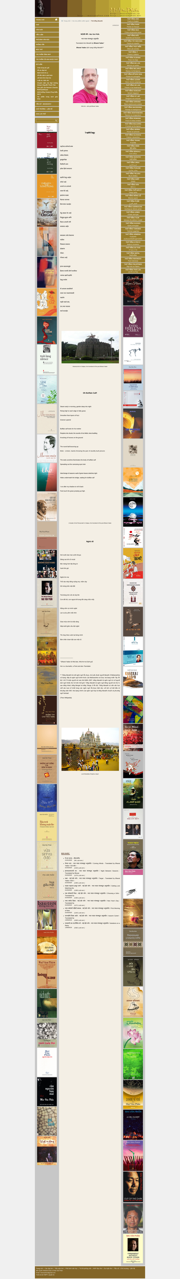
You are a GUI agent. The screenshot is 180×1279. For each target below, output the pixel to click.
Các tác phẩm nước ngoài (80, 21)
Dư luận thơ (108, 1268)
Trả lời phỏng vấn (85, 1268)
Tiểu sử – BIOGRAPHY (43, 104)
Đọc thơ (39, 49)
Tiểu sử (116, 1268)
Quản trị (51, 1275)
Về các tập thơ (42, 70)
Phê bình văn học (42, 39)
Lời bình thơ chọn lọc (44, 78)
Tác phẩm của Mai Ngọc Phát (47, 59)
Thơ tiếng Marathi (97, 21)
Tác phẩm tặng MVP (43, 54)
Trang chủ (40, 20)
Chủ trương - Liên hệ (128, 1268)
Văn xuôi (39, 29)
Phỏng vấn (40, 44)
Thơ (37, 25)
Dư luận (39, 64)
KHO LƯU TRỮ (41, 114)
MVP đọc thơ (97, 1268)
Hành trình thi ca (42, 73)
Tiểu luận (39, 34)
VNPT (46, 1275)
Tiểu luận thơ (59, 1268)
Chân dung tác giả (43, 68)
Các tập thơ (49, 1268)
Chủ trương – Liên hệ (44, 109)
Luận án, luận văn (43, 80)
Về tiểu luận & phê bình (44, 75)
